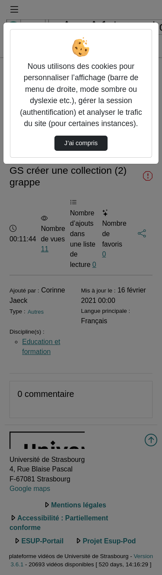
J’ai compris (81, 143)
